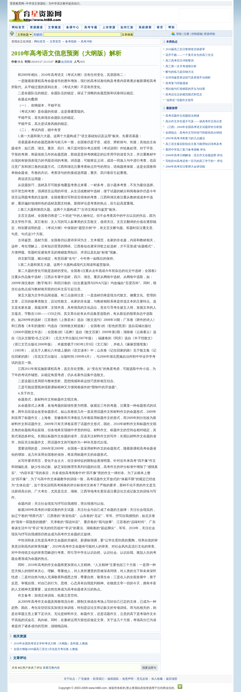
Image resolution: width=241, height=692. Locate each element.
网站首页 (39, 41)
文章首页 (55, 41)
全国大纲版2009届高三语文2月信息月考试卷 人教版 (46, 649)
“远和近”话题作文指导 (179, 100)
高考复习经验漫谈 (176, 83)
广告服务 (84, 678)
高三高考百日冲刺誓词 (179, 60)
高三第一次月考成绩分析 (181, 66)
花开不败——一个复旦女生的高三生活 (189, 55)
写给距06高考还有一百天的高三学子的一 (190, 161)
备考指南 (70, 41)
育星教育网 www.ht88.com (36, 15)
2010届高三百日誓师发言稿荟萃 (185, 49)
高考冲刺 (86, 41)
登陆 (179, 34)
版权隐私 (113, 678)
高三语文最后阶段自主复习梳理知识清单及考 (193, 144)
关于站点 (69, 678)
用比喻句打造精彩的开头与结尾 (185, 88)
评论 (203, 149)
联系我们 (98, 678)
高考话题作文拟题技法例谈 (182, 115)
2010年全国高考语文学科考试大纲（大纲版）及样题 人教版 (51, 643)
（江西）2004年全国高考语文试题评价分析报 (193, 127)
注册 (186, 34)
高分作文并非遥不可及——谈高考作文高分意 (193, 121)
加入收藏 (157, 678)
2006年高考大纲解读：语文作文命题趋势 (190, 155)
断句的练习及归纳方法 (179, 72)
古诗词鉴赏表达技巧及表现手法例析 (188, 77)
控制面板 (197, 34)
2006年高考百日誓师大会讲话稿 (185, 166)
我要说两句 (149, 667)
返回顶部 (171, 678)
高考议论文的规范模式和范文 (183, 94)
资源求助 (209, 34)
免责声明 (127, 678)
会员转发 (66, 61)
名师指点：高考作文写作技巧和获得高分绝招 (193, 132)
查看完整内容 (51, 667)
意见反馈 (142, 678)
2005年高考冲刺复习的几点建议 (185, 138)
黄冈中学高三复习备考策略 (182, 149)
